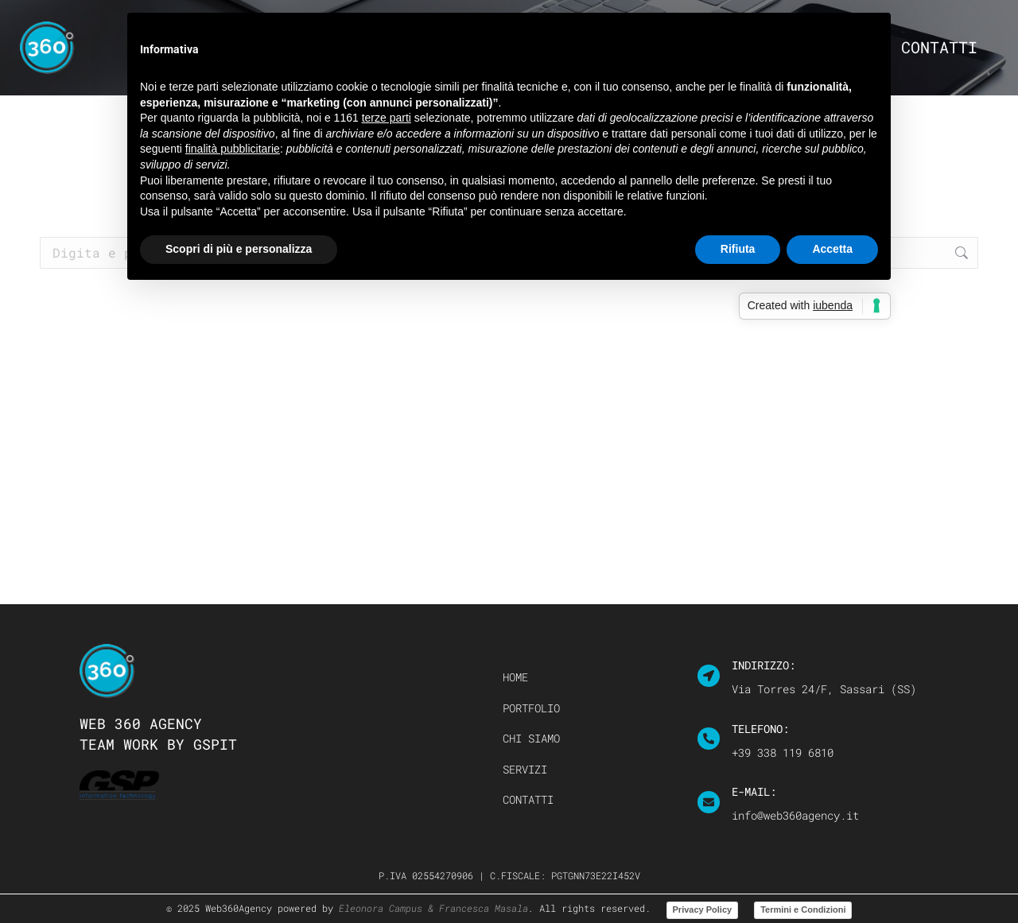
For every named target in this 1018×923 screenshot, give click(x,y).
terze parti (386, 117)
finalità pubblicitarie (232, 148)
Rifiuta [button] (738, 248)
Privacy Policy (702, 909)
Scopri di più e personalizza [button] (238, 248)
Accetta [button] (832, 248)
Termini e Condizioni (802, 909)
